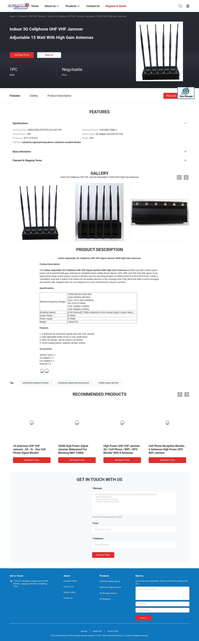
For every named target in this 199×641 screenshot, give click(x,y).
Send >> (143, 618)
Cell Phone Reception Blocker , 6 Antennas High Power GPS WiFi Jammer (167, 449)
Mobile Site (97, 631)
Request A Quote (176, 95)
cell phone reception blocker (35, 383)
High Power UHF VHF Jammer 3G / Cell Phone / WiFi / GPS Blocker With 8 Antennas (121, 449)
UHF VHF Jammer (37, 16)
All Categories (105, 599)
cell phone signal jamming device (73, 383)
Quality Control (69, 592)
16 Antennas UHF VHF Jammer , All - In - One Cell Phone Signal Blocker (29, 449)
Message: (97, 488)
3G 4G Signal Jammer (108, 593)
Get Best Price (21, 55)
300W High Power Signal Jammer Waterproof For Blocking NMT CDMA (73, 449)
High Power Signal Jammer (110, 587)
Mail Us (49, 55)
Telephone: (98, 538)
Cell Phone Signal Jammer (110, 581)
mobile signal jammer (109, 383)
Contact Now (103, 554)
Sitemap (84, 631)
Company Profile (70, 581)
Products (22, 16)
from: (96, 523)
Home (12, 16)
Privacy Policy (112, 631)
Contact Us (68, 598)
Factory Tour (69, 587)
